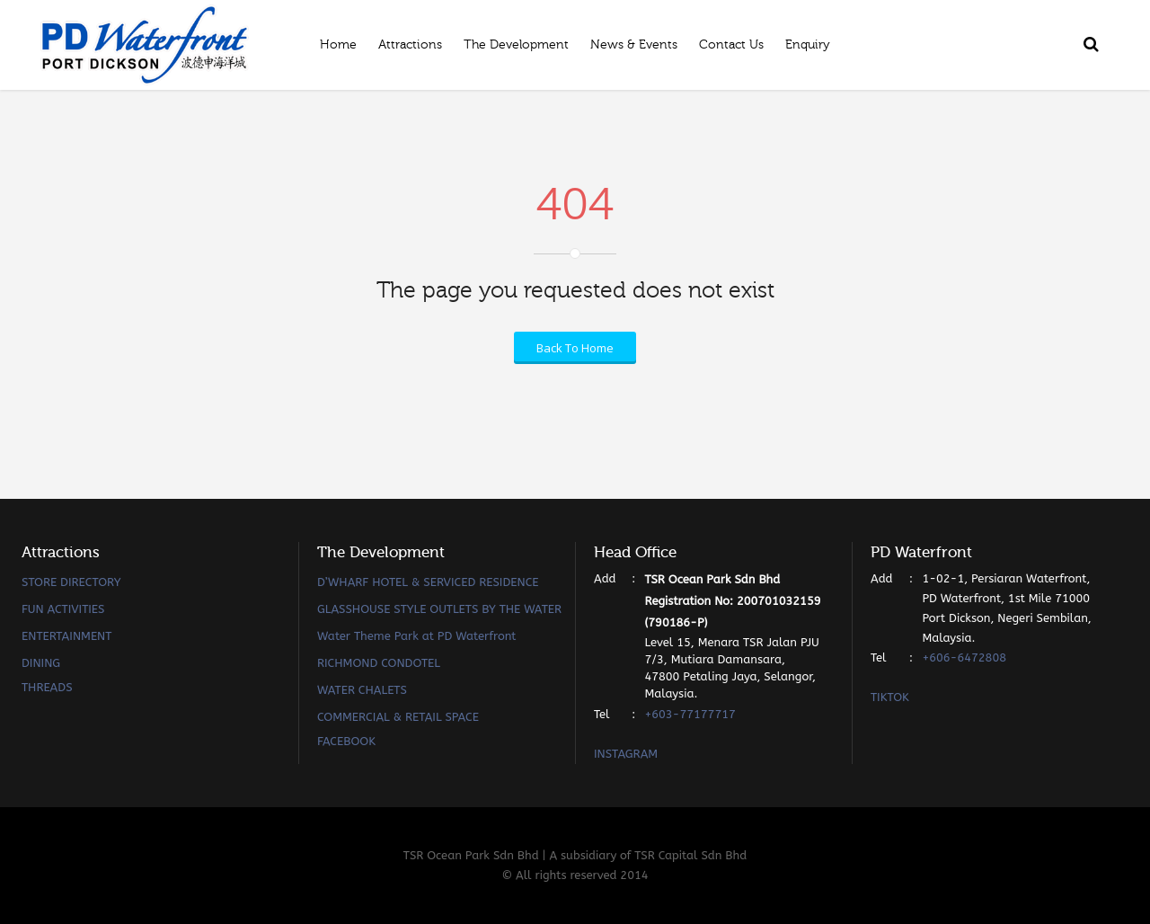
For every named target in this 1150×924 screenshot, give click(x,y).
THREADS (47, 687)
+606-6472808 (964, 657)
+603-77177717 (689, 714)
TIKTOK (890, 697)
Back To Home (575, 348)
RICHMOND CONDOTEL (378, 663)
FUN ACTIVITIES (63, 609)
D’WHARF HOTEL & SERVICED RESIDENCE (428, 582)
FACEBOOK (346, 741)
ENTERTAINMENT (66, 636)
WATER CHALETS (362, 690)
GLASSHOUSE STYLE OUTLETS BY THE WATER (439, 609)
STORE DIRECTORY (71, 582)
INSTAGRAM (626, 753)
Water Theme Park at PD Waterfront (417, 636)
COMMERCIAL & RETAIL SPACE (398, 717)
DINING (41, 663)
